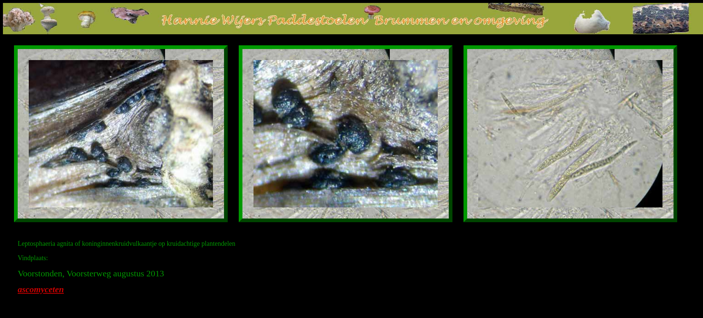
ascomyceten (41, 289)
